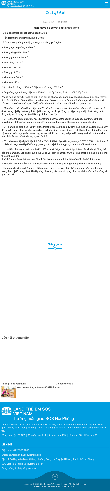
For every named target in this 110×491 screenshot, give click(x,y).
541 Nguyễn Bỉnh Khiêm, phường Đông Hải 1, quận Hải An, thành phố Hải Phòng (52, 459)
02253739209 (21, 450)
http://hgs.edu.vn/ (27, 468)
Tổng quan (55, 244)
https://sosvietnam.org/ (30, 463)
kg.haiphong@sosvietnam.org (24, 454)
